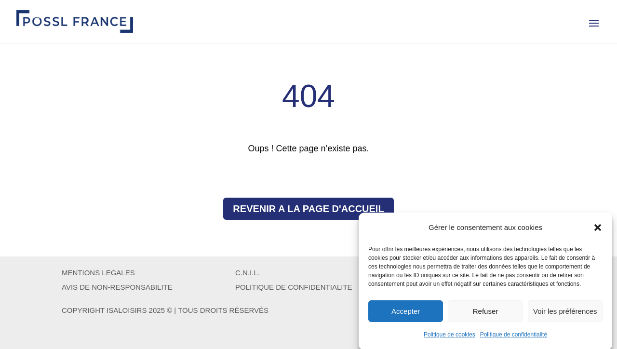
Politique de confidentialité (513, 337)
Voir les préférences (565, 313)
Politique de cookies (449, 337)
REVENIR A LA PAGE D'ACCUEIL (308, 208)
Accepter (405, 313)
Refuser (485, 313)
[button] (598, 230)
